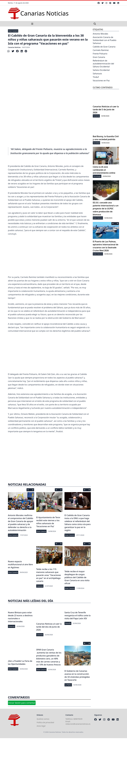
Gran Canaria (13, 31)
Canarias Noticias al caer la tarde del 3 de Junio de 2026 (106, 109)
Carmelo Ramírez (101, 50)
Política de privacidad (45, 722)
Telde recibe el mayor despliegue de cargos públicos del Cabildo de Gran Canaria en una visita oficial (76, 577)
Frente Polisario (100, 53)
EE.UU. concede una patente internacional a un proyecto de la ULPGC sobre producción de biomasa (105, 208)
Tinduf (96, 77)
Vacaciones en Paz (101, 80)
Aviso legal (41, 726)
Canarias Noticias (14, 47)
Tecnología (97, 176)
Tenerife (68, 623)
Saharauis (97, 73)
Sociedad (96, 143)
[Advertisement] (49, 120)
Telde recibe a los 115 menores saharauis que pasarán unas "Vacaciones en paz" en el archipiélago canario (48, 575)
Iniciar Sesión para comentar (21, 702)
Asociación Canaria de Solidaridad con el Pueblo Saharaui (104, 40)
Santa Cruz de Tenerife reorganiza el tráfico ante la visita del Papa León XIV (77, 615)
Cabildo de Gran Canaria (104, 46)
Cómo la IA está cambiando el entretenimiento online (104, 170)
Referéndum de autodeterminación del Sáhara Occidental (103, 63)
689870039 (77, 719)
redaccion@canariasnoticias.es (77, 724)
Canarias (40, 586)
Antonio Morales (100, 33)
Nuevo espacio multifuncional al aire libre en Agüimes (20, 564)
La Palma (68, 685)
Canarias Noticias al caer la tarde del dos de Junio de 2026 (49, 626)
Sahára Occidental (101, 70)
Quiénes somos (43, 719)
